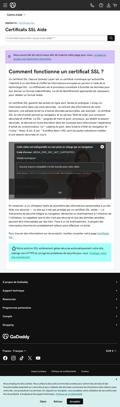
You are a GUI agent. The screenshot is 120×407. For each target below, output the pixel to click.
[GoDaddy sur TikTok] (21, 359)
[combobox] (56, 38)
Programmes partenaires (17, 307)
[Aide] (101, 5)
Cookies (85, 371)
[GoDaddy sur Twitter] (30, 359)
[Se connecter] (109, 5)
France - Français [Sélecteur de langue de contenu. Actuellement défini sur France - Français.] (15, 351)
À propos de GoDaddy (15, 282)
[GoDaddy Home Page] (16, 336)
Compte (7, 316)
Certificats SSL (26, 22)
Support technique (13, 290)
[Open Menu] (4, 5)
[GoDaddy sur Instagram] (13, 359)
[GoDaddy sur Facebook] (5, 359)
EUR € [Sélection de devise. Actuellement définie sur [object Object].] (111, 351)
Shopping (8, 324)
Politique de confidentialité (63, 371)
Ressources (9, 299)
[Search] (111, 38)
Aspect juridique (38, 371)
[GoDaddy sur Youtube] (38, 359)
